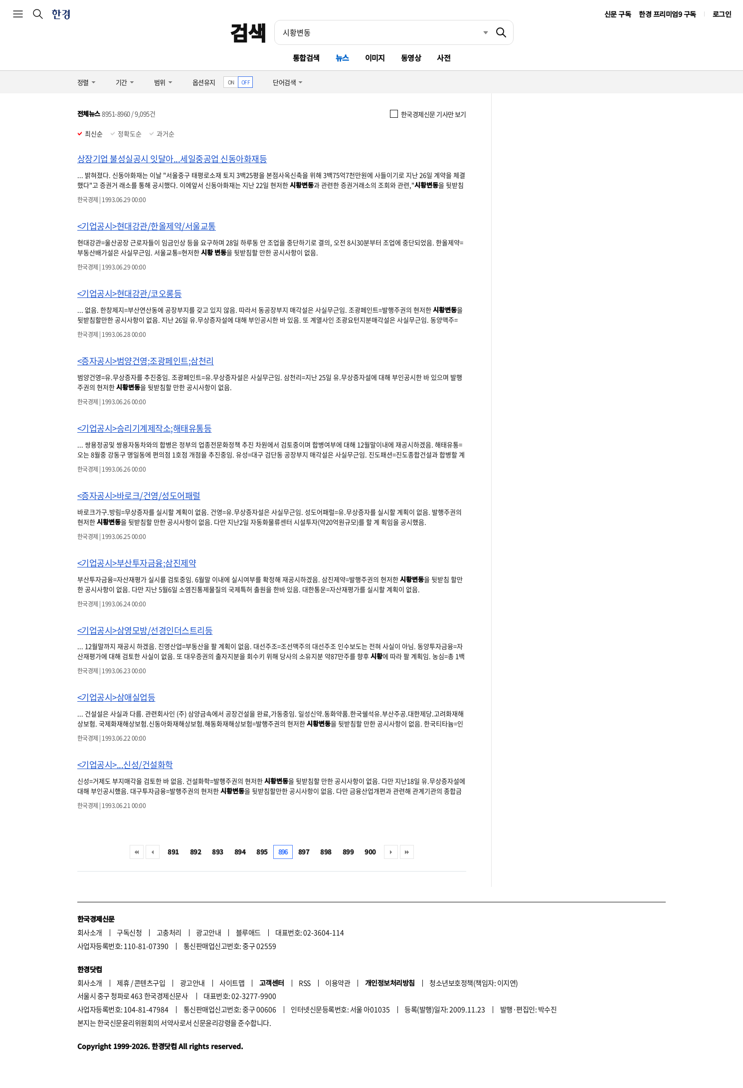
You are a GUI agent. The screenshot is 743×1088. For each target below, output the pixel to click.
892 (195, 851)
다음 (391, 852)
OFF (245, 82)
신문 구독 (617, 14)
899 (348, 851)
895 (261, 851)
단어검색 (284, 82)
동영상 (411, 57)
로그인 (722, 14)
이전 (153, 852)
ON (231, 82)
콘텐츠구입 (149, 983)
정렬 (83, 82)
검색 (248, 32)
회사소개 (89, 932)
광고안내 (208, 932)
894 (239, 851)
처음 (137, 852)
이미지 (375, 57)
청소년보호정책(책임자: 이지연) (473, 983)
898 (325, 851)
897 (303, 851)
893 (217, 851)
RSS (304, 983)
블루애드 (248, 932)
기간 (121, 82)
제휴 (123, 983)
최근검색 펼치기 (478, 32)
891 (173, 851)
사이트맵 (231, 983)
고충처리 (169, 932)
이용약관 (337, 983)
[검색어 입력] (382, 32)
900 (370, 851)
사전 (443, 57)
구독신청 (129, 932)
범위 (160, 82)
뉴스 (342, 57)
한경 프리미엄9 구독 (667, 14)
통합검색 (306, 57)
